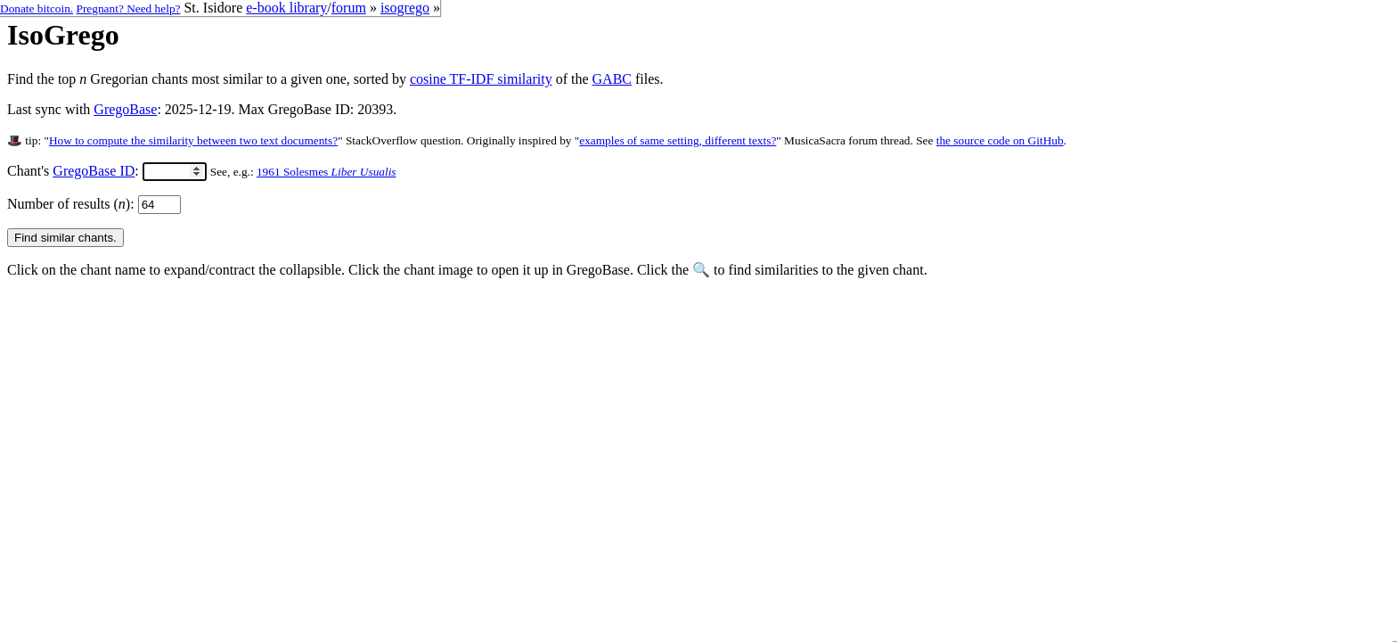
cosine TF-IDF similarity (481, 78)
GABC (612, 78)
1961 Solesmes (326, 171)
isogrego (404, 7)
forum (348, 7)
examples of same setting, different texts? (677, 140)
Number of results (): (94, 203)
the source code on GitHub (1000, 140)
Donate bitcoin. (36, 8)
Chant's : (107, 170)
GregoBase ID (94, 170)
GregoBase (125, 109)
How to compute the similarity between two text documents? (193, 140)
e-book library (286, 7)
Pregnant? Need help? (129, 8)
